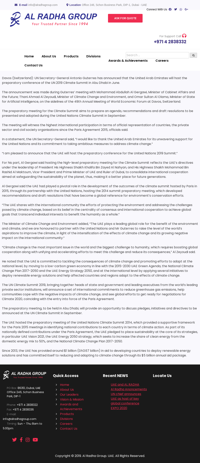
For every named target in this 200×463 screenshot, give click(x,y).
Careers (162, 60)
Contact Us (33, 65)
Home (29, 56)
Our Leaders (69, 394)
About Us (49, 56)
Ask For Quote (125, 18)
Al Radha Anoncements (129, 389)
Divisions (93, 56)
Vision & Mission (72, 399)
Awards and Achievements (71, 406)
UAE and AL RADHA (125, 384)
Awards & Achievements (128, 60)
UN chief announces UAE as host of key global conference (126, 399)
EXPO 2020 (119, 408)
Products (71, 56)
